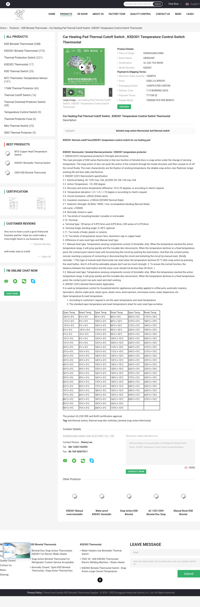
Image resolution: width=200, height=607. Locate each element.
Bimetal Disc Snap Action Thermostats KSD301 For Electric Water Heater (52, 552)
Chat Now (173, 4)
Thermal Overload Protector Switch (25, 102)
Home (51, 14)
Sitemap (4, 574)
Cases (190, 14)
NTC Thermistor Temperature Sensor (26, 78)
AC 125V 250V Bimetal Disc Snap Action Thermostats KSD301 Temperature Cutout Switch (156, 512)
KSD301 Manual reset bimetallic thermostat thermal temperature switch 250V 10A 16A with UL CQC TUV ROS (75, 512)
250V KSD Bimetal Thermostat (30, 172)
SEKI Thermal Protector (18, 132)
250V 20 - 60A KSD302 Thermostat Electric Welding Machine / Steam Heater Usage (103, 561)
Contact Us (163, 14)
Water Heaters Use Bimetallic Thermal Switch (102, 552)
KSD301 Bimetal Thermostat (21, 50)
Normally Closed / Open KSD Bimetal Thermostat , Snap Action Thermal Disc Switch (52, 569)
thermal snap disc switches (103, 420)
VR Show (82, 14)
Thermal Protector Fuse (18, 119)
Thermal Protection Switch (20, 57)
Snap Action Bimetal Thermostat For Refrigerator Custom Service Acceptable (53, 561)
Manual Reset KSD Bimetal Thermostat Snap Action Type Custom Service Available (183, 512)
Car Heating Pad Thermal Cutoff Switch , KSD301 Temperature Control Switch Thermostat (86, 103)
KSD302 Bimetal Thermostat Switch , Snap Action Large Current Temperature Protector (104, 570)
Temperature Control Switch (20, 112)
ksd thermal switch (78, 420)
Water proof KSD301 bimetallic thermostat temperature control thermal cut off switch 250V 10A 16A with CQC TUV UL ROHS (102, 512)
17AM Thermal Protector (18, 88)
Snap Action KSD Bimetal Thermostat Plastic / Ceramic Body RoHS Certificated (129, 512)
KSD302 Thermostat (16, 64)
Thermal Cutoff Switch (17, 95)
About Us (98, 14)
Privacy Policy (34, 592)
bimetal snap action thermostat (134, 420)
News (178, 14)
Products (66, 14)
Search (157, 4)
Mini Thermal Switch (16, 125)
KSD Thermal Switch (16, 71)
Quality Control (140, 14)
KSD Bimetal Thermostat (34, 28)
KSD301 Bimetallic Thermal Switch (32, 163)
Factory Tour (117, 14)
